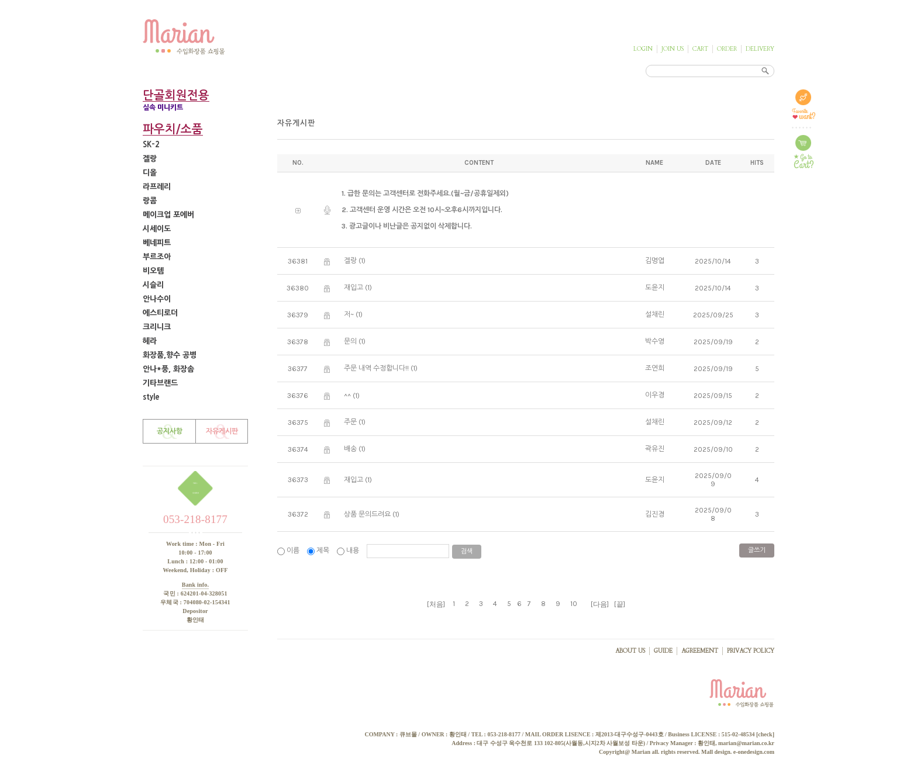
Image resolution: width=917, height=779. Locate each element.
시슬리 (153, 285)
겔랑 (150, 158)
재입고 (353, 287)
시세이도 (157, 229)
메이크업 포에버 (168, 215)
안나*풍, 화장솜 (168, 369)
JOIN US (672, 49)
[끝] (619, 604)
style (151, 397)
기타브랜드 (160, 383)
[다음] (600, 604)
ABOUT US (630, 651)
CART (700, 49)
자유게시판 (222, 431)
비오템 (153, 271)
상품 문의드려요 (367, 514)
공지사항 (169, 431)
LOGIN (643, 49)
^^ (347, 396)
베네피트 (157, 243)
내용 (349, 550)
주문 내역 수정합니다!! (376, 368)
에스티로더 (160, 313)
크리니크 (157, 327)
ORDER (727, 49)
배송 (350, 449)
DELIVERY (760, 49)
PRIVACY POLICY (750, 651)
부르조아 (157, 257)
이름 (289, 550)
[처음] (436, 604)
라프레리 (157, 187)
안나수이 (157, 299)
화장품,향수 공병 (169, 355)
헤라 (150, 341)
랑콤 (150, 201)
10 (573, 604)
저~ (349, 314)
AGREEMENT (699, 651)
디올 (150, 172)
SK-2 (151, 144)
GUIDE (663, 651)
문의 (350, 341)
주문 (350, 422)
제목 (319, 550)
